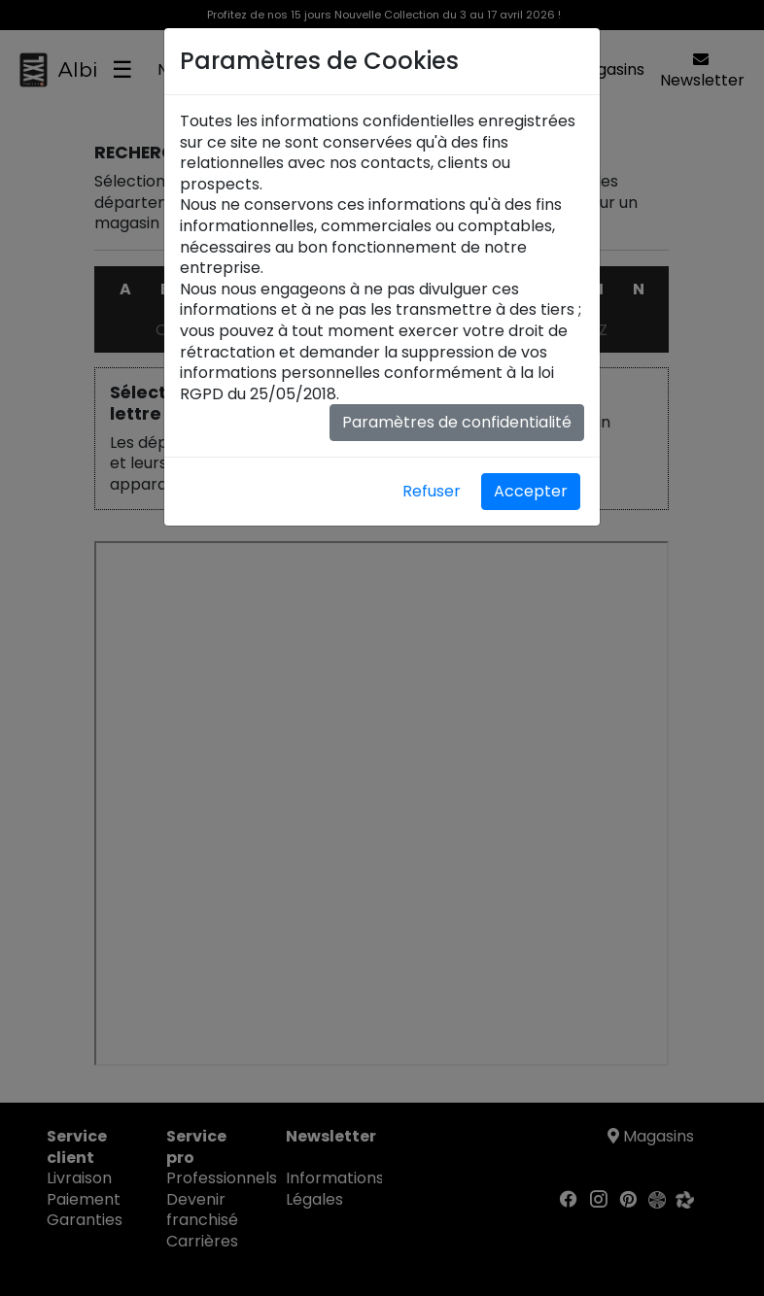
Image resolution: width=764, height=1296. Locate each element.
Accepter (531, 491)
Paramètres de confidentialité (457, 422)
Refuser (431, 491)
